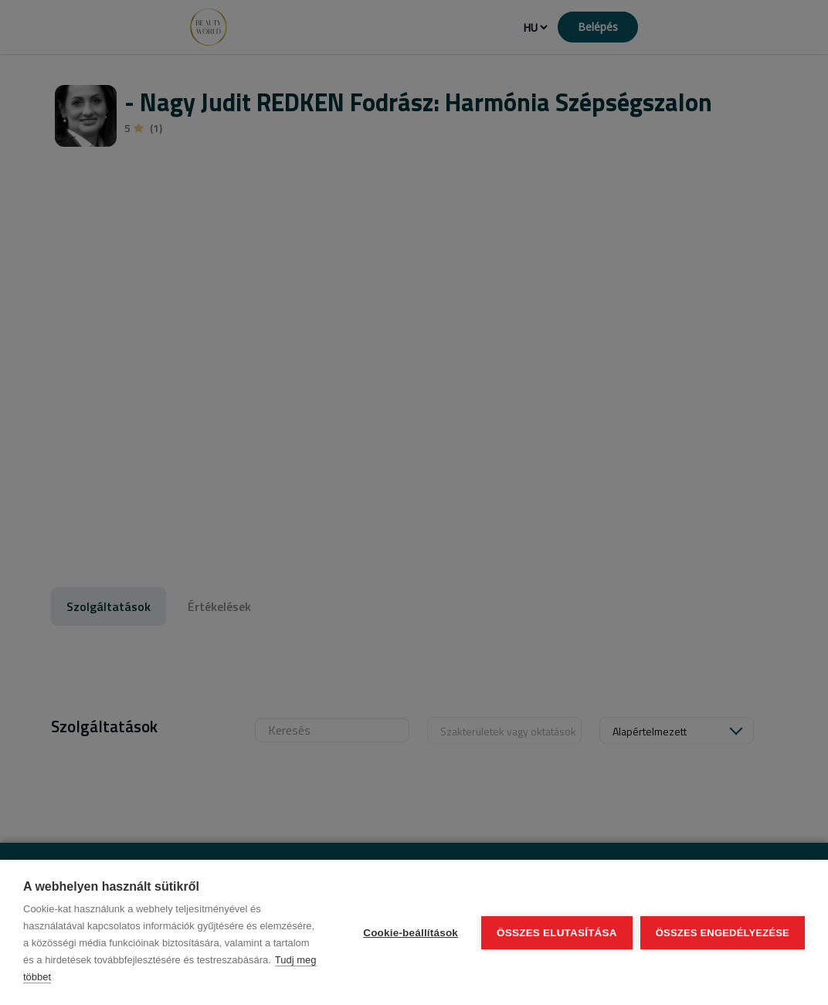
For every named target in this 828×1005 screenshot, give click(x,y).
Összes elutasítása (557, 933)
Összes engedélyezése (722, 933)
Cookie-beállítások (410, 933)
